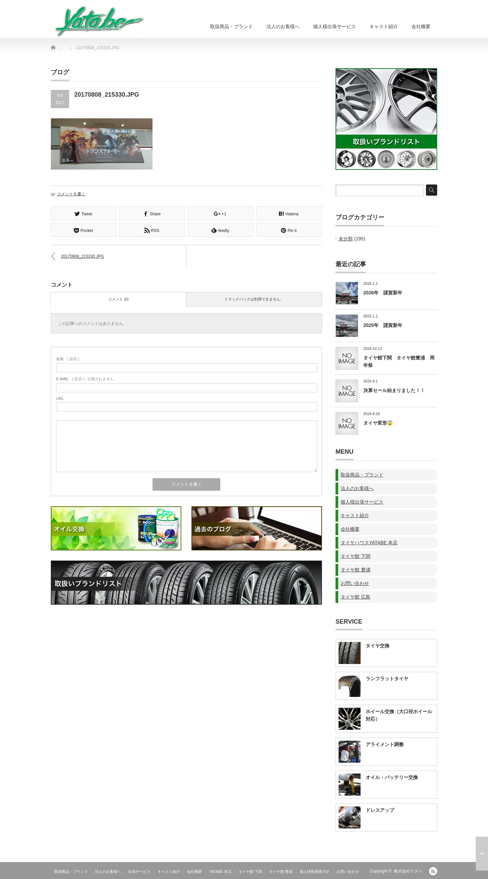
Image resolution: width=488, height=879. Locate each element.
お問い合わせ (355, 583)
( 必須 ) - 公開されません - (86, 378)
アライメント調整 (385, 744)
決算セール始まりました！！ (394, 390)
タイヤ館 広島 (355, 597)
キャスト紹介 (383, 26)
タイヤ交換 (377, 645)
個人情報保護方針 (314, 872)
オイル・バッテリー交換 (392, 777)
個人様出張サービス (334, 26)
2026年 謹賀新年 (382, 292)
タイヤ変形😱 (378, 423)
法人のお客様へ (283, 26)
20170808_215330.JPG (82, 255)
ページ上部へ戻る (482, 854)
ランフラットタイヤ (387, 678)
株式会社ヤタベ (408, 871)
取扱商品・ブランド (231, 26)
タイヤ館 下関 (355, 556)
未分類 (346, 238)
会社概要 (420, 26)
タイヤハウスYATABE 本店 (369, 542)
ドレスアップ (380, 810)
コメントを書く (71, 194)
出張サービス (139, 872)
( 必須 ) (67, 358)
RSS (433, 871)
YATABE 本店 (220, 872)
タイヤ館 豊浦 (355, 569)
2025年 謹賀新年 (382, 325)
